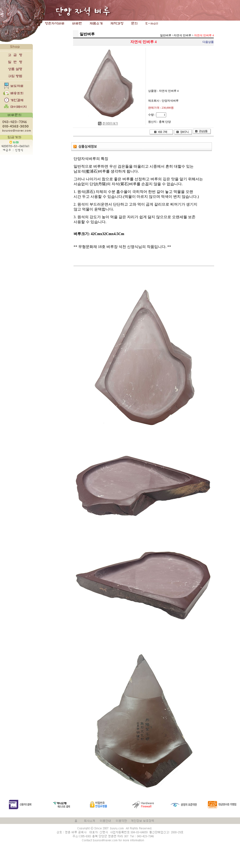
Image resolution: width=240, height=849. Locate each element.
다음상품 (208, 42)
